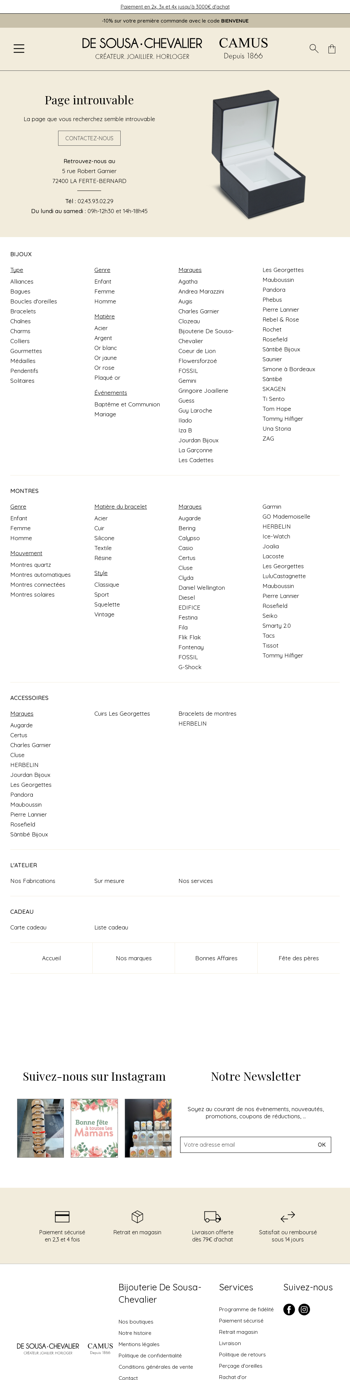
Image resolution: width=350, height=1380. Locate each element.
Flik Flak (189, 637)
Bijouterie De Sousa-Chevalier (160, 1293)
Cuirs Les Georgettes (122, 713)
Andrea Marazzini (201, 291)
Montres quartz (30, 564)
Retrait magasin (238, 1331)
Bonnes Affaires (216, 958)
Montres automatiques (40, 574)
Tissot (270, 645)
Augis (185, 301)
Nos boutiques (136, 1321)
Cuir (99, 528)
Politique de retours (242, 1354)
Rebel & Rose (280, 319)
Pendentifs (24, 370)
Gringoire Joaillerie (203, 390)
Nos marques (134, 958)
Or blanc (105, 347)
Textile (103, 547)
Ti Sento (273, 398)
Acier (101, 327)
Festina (188, 617)
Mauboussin (278, 279)
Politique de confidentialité (150, 1355)
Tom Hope (276, 408)
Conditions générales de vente (156, 1366)
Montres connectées (37, 584)
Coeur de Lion (197, 350)
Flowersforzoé (197, 360)
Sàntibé (272, 378)
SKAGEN (274, 388)
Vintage (104, 614)
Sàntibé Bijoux (281, 349)
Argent (103, 337)
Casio (185, 547)
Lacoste (273, 556)
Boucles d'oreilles (33, 301)
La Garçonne (195, 450)
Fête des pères (299, 958)
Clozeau (189, 321)
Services (236, 1287)
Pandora (273, 289)
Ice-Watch (276, 536)
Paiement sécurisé (241, 1320)
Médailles (23, 360)
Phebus (272, 299)
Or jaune (105, 357)
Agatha (188, 281)
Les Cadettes (196, 460)
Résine (103, 557)
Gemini (187, 380)
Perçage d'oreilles (240, 1365)
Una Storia (276, 428)
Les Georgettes (283, 269)
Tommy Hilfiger (282, 418)
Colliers (20, 340)
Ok (322, 1144)
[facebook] (289, 1313)
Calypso (189, 538)
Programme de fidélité (246, 1309)
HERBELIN (276, 526)
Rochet (272, 329)
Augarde (189, 518)
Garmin (271, 506)
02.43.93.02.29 (95, 201)
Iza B (185, 430)
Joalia (270, 546)
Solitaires (22, 380)
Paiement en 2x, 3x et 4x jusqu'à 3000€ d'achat (175, 6)
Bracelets (23, 311)
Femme (104, 291)
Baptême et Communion (127, 404)
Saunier (272, 359)
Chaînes (20, 321)
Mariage (105, 414)
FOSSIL (188, 370)
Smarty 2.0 (276, 625)
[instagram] (304, 1313)
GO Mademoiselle (286, 516)
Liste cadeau (111, 927)
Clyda (185, 577)
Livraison (230, 1343)
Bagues (20, 291)
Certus (187, 557)
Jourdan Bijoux (198, 440)
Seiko (270, 615)
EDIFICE (189, 607)
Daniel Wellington (201, 587)
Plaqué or (107, 377)
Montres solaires (32, 594)
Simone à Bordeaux (288, 369)
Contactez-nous (89, 138)
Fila (183, 627)
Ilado (185, 420)
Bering (187, 528)
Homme (105, 301)
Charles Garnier (198, 311)
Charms (20, 331)
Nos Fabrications (32, 880)
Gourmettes (26, 350)
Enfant (102, 281)
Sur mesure (109, 880)
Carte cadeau (28, 927)
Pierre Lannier (280, 309)
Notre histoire (135, 1332)
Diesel (186, 597)
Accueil (51, 958)
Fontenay (191, 647)
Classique (106, 584)
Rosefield (274, 339)
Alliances (21, 281)
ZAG (268, 438)
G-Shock (190, 667)
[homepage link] (175, 49)
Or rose (104, 367)
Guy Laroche (195, 410)
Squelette (107, 604)
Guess (186, 400)
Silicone (104, 538)
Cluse (185, 567)
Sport (101, 594)
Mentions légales (139, 1344)
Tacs (268, 635)
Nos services (195, 880)
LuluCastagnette (284, 576)
